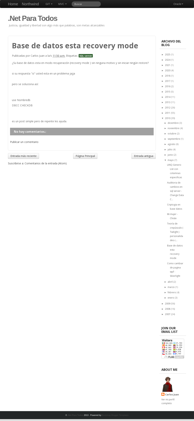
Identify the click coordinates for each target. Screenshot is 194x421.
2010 (168, 118)
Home (13, 4)
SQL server (85, 55)
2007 (168, 314)
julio (170, 149)
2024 (168, 59)
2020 (168, 70)
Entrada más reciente (23, 156)
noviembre (174, 128)
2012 (168, 107)
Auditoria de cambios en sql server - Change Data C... (175, 191)
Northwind (30, 4)
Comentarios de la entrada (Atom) (46, 163)
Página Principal (85, 156)
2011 (168, 112)
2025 (168, 54)
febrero (172, 292)
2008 (168, 308)
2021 (168, 65)
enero (171, 297)
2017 (168, 81)
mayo (171, 160)
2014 (168, 97)
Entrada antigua (143, 156)
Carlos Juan (172, 394)
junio (171, 154)
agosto (172, 144)
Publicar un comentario (24, 142)
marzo (171, 287)
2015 (168, 91)
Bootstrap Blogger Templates (115, 415)
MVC (62, 3)
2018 (168, 75)
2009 (168, 303)
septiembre (174, 138)
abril (170, 281)
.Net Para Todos (32, 18)
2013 (168, 102)
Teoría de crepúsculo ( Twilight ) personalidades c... (175, 232)
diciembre (173, 123)
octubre (172, 133)
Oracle (178, 3)
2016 (168, 86)
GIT (48, 3)
